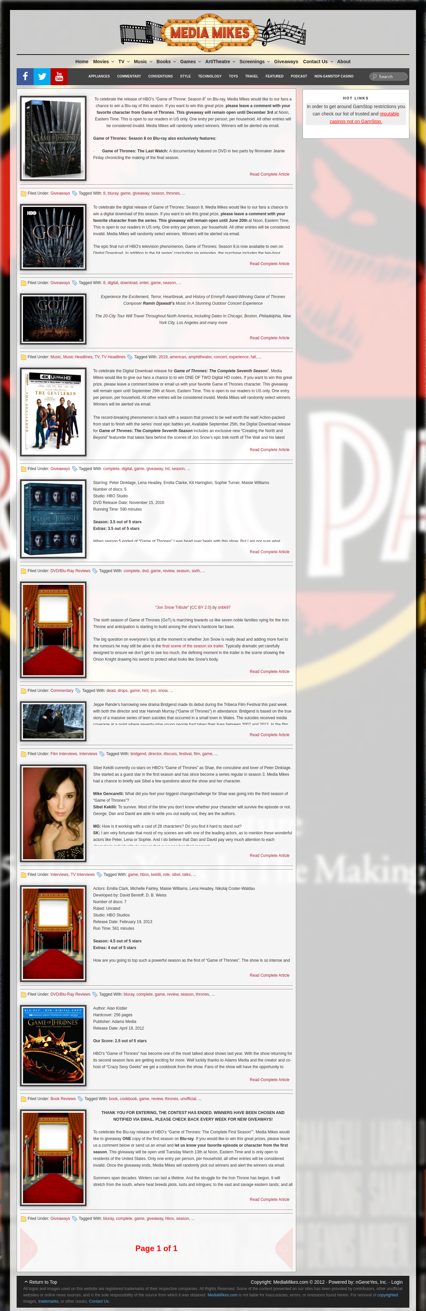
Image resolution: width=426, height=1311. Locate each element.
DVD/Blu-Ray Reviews (71, 571)
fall (253, 357)
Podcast (299, 76)
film (197, 753)
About (343, 61)
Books (166, 61)
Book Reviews (63, 1098)
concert (220, 357)
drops (122, 690)
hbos (144, 874)
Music (143, 61)
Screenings (255, 61)
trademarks (48, 1301)
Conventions (160, 76)
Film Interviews (64, 753)
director (154, 753)
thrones (173, 193)
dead (110, 690)
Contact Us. (99, 1301)
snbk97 (224, 607)
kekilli (156, 874)
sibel (176, 874)
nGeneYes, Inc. (371, 1282)
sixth (196, 571)
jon (153, 690)
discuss (170, 753)
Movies (104, 61)
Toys (233, 76)
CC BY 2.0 (200, 607)
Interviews (88, 753)
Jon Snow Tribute (172, 607)
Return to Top (43, 1282)
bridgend (138, 753)
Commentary (129, 76)
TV (124, 61)
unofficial (188, 1098)
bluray (112, 193)
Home (82, 61)
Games (191, 61)
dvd (145, 571)
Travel (251, 76)
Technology (210, 76)
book (113, 1098)
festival (185, 753)
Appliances (99, 76)
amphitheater (199, 357)
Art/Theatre (221, 61)
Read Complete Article (270, 174)
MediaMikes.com (290, 1282)
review (168, 571)
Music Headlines (78, 357)
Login (397, 1282)
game (125, 193)
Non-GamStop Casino (334, 76)
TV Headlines (113, 357)
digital (112, 282)
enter (144, 282)
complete (111, 468)
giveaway (141, 193)
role (166, 874)
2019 (163, 357)
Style (185, 76)
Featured (275, 76)
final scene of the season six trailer (192, 646)
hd (167, 468)
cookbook (128, 1098)
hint (145, 690)
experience (239, 357)
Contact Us (318, 61)
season (157, 193)
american (178, 357)
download (128, 282)
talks (186, 874)
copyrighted (387, 1295)
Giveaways (286, 61)
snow (162, 690)
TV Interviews (83, 874)
